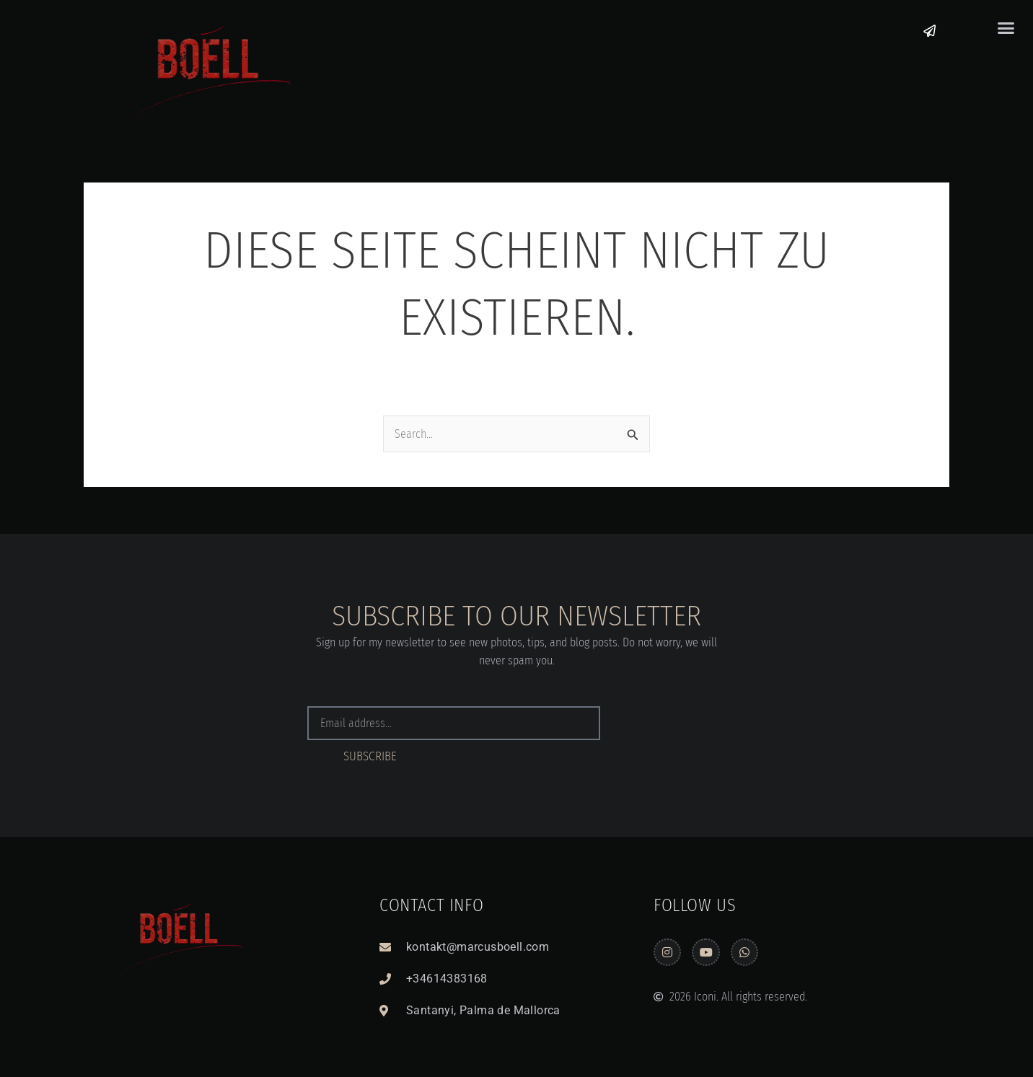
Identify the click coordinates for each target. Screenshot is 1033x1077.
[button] (1005, 28)
